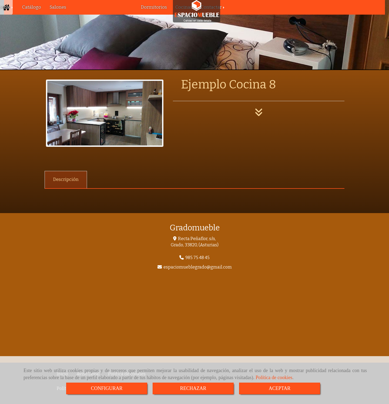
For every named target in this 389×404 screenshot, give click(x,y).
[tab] (66, 180)
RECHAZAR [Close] (193, 388)
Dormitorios (154, 7)
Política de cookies (274, 377)
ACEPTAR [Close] (280, 388)
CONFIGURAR (106, 388)
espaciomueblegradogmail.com (197, 267)
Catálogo (31, 7)
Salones (57, 7)
